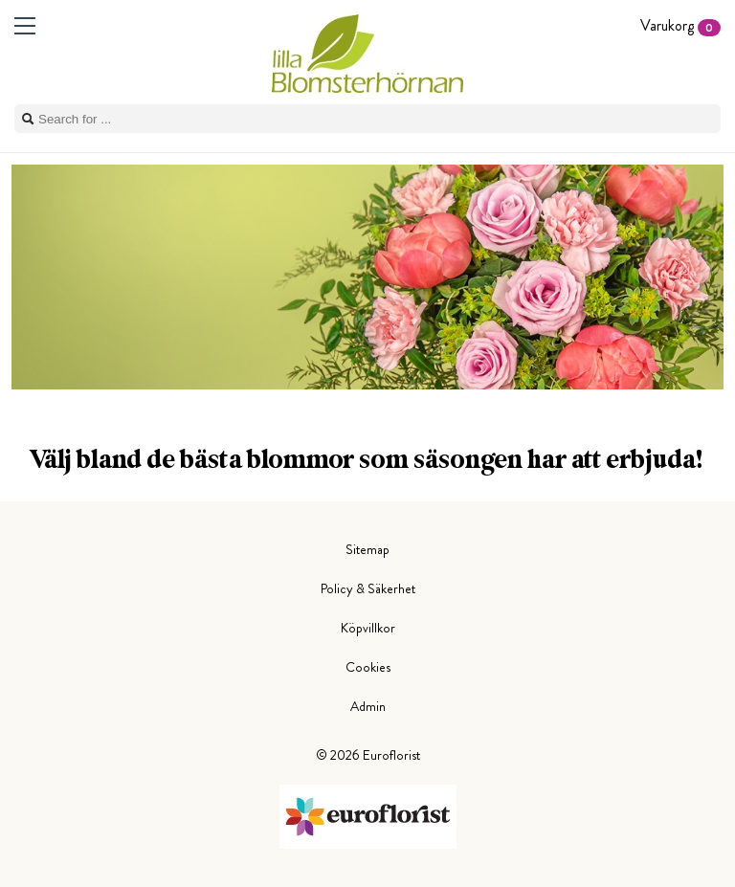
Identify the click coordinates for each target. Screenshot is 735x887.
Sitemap (367, 549)
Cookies (367, 666)
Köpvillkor (368, 627)
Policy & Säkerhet (368, 588)
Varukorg (680, 25)
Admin (368, 706)
